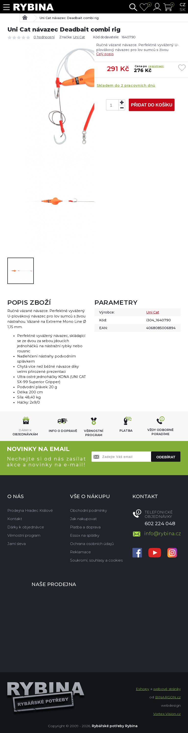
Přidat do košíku (151, 105)
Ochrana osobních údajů (92, 543)
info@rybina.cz (162, 533)
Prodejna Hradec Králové (30, 510)
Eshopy (142, 689)
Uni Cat (79, 37)
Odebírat (165, 457)
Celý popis (105, 54)
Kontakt (14, 518)
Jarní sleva (16, 543)
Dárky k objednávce (25, 527)
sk (182, 9)
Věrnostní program (23, 535)
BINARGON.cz (168, 697)
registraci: (156, 66)
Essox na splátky (84, 535)
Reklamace (80, 552)
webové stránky (167, 689)
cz (183, 4)
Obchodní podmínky (88, 510)
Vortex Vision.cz (167, 714)
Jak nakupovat (83, 518)
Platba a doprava (85, 527)
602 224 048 (160, 523)
